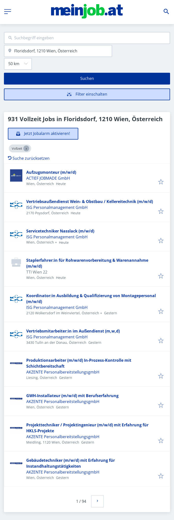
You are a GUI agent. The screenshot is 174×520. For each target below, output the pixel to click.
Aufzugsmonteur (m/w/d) (51, 172)
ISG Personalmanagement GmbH (57, 207)
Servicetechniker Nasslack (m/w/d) (60, 231)
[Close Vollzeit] (26, 148)
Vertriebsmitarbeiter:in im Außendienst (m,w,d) (73, 331)
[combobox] (87, 38)
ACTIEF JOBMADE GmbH (48, 178)
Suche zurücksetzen (29, 158)
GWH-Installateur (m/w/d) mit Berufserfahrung (72, 395)
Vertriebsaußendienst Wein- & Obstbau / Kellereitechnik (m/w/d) (89, 201)
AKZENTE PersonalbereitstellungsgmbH (62, 372)
